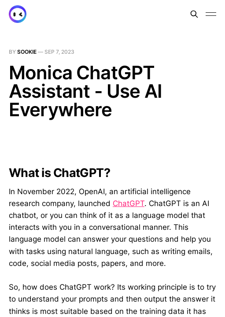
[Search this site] (194, 14)
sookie (27, 51)
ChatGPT (128, 203)
